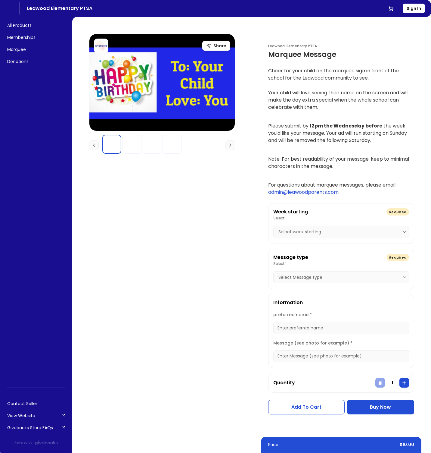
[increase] (404, 383)
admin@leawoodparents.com (303, 192)
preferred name (292, 315)
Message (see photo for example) (312, 343)
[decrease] (380, 383)
